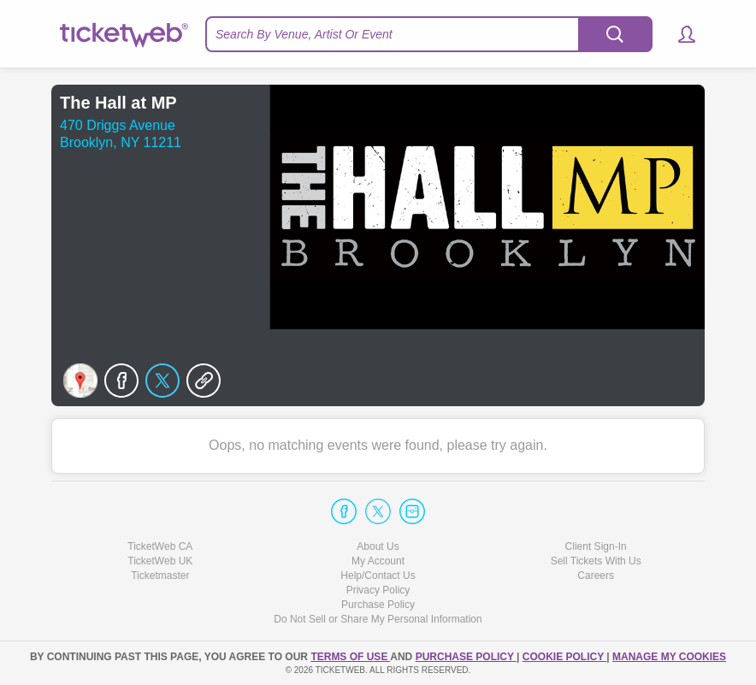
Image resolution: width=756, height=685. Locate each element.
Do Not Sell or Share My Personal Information (377, 619)
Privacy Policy (378, 590)
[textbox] (429, 34)
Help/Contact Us (377, 576)
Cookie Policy (564, 657)
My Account (378, 561)
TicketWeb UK (159, 561)
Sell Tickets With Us (596, 561)
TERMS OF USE (350, 657)
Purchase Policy (378, 605)
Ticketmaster (160, 576)
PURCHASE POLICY (466, 657)
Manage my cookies (669, 657)
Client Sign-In (596, 546)
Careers (595, 576)
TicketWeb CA (159, 546)
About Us (378, 546)
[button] (678, 34)
